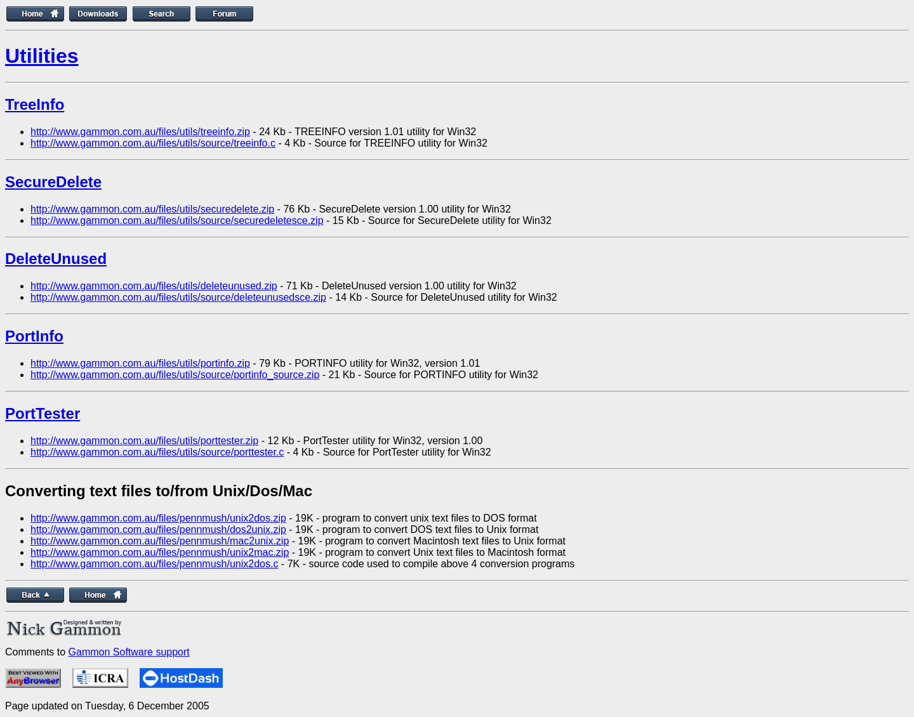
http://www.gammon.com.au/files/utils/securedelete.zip (152, 209)
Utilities (42, 55)
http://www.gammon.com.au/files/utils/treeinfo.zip (140, 131)
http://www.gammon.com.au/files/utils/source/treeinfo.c (152, 143)
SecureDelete (53, 181)
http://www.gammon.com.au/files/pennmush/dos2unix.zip (158, 529)
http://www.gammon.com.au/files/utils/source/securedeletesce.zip (177, 220)
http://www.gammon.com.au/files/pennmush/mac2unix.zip (159, 541)
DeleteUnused (56, 258)
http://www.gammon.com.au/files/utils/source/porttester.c (157, 452)
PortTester (42, 413)
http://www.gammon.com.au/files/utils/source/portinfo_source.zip (174, 374)
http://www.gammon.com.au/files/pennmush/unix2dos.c (154, 563)
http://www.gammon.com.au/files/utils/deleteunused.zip (153, 285)
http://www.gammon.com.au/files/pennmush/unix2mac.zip (159, 552)
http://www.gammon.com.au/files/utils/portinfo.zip (140, 363)
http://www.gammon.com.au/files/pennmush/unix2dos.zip (158, 518)
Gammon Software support (129, 652)
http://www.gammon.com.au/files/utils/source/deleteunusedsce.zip (178, 297)
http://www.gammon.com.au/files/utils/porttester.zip (144, 440)
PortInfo (34, 336)
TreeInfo (34, 104)
